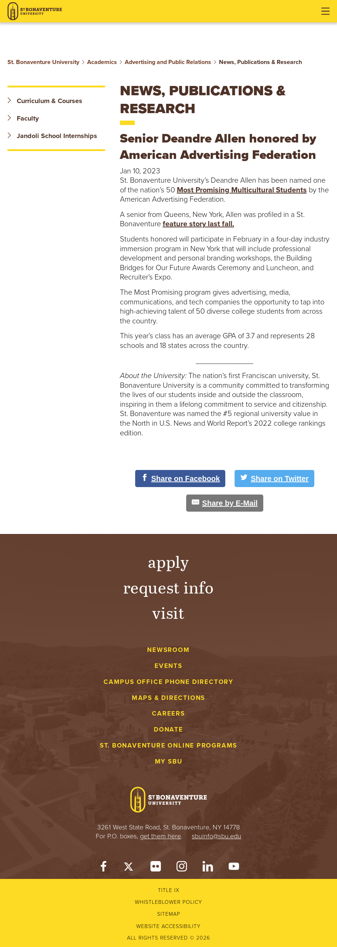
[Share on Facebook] (180, 478)
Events (168, 666)
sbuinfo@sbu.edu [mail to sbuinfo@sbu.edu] (216, 836)
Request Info (168, 587)
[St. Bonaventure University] (34, 11)
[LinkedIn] (207, 868)
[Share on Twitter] (274, 478)
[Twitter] (129, 868)
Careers (168, 713)
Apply (169, 561)
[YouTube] (233, 868)
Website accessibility (168, 926)
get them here (160, 836)
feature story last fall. (198, 224)
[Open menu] (325, 11)
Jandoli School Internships (52, 136)
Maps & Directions (168, 698)
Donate (168, 729)
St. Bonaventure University (43, 62)
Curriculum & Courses (44, 101)
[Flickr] (155, 868)
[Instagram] (181, 868)
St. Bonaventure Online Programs (169, 745)
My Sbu (168, 761)
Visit (168, 612)
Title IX (168, 890)
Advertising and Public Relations (168, 62)
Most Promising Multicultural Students (242, 190)
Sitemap (168, 914)
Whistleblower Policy (168, 902)
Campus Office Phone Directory (168, 682)
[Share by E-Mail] (224, 503)
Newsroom (168, 650)
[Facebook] (103, 868)
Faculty (23, 118)
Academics (102, 62)
